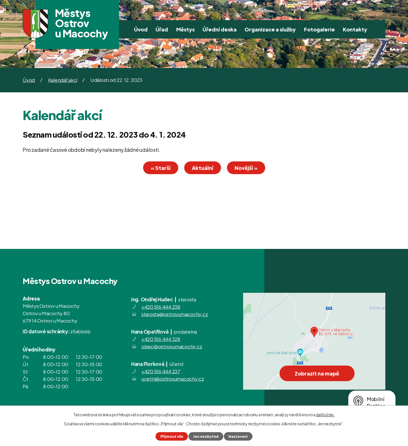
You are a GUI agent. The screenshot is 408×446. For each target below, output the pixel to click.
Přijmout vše (171, 436)
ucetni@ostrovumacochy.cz (172, 378)
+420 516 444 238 (160, 307)
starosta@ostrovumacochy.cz (174, 314)
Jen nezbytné (206, 436)
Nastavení (238, 436)
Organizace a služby (270, 29)
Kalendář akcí (62, 80)
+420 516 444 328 (160, 339)
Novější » (246, 168)
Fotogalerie (319, 29)
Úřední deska (220, 29)
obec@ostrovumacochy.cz (171, 346)
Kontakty (355, 29)
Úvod (141, 29)
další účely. (325, 414)
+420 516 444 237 (160, 371)
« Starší (161, 168)
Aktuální (202, 168)
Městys (185, 29)
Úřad (162, 29)
